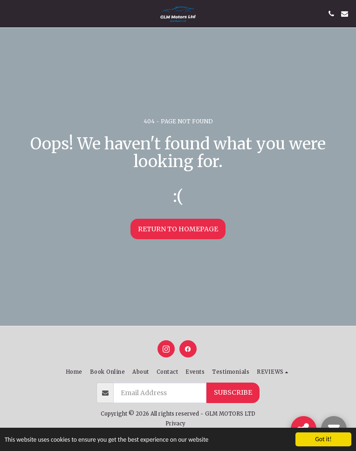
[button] (10, 13)
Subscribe (233, 392)
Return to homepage (178, 229)
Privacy (175, 423)
